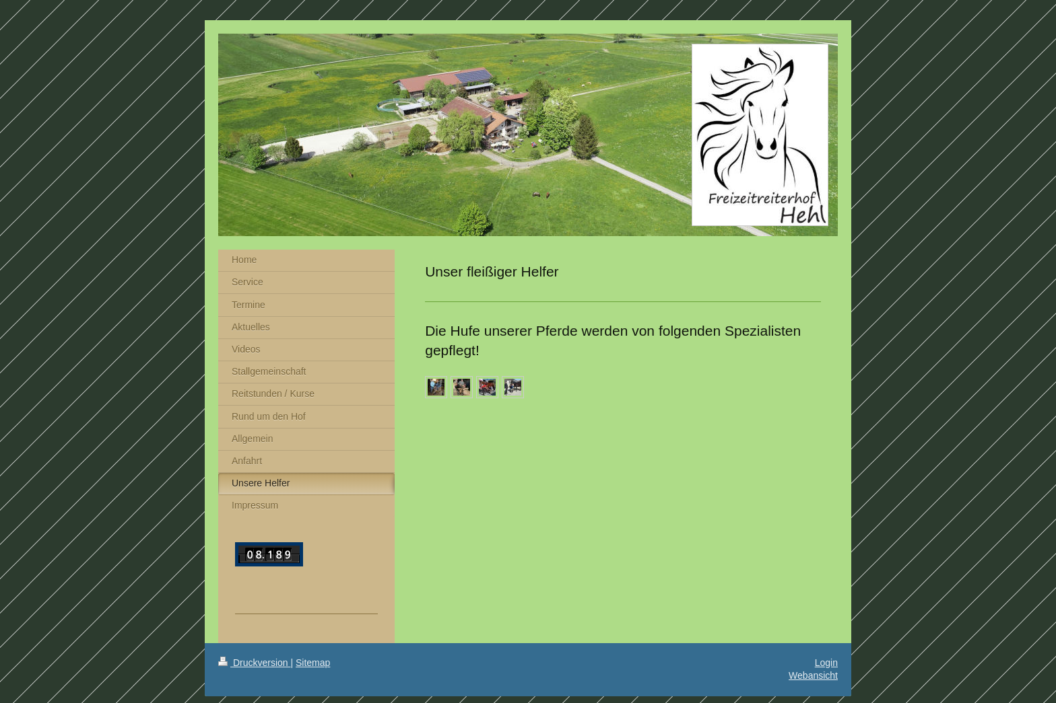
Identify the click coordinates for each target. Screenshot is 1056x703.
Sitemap (313, 662)
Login (826, 662)
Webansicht (813, 675)
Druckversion (254, 662)
